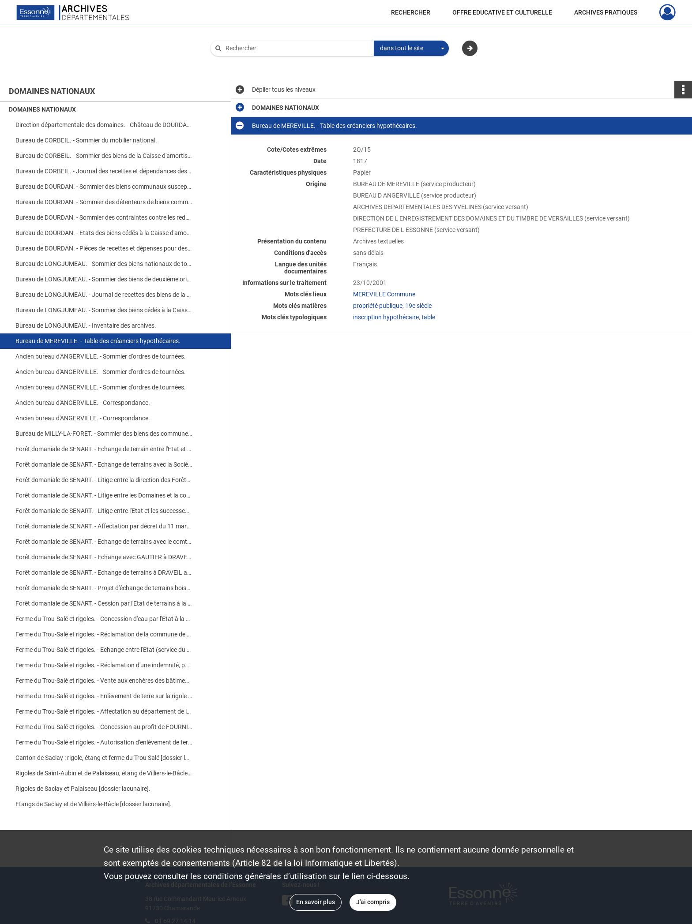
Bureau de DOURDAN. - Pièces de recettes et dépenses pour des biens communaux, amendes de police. (103, 248)
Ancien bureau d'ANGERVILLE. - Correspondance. (82, 402)
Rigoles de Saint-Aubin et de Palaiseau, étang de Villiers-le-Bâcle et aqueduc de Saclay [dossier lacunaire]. (103, 773)
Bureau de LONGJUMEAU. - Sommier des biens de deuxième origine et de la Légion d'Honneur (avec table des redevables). (103, 279)
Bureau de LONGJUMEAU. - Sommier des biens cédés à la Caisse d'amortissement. (103, 310)
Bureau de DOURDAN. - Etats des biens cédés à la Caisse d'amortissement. (103, 232)
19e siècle (418, 305)
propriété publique (377, 305)
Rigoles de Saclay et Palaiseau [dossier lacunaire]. (82, 788)
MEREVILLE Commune (384, 294)
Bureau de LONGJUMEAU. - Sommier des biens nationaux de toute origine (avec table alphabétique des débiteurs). (103, 263)
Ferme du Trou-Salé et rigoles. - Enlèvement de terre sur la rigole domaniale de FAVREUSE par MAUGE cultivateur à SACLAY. (103, 696)
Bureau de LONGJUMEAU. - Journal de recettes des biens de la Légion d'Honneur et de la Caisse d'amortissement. (103, 294)
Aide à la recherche (242, 63)
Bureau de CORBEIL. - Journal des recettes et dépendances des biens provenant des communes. (103, 171)
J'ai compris (373, 901)
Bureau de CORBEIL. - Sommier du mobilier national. (86, 140)
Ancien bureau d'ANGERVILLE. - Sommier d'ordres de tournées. (100, 356)
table (428, 317)
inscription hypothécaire (386, 317)
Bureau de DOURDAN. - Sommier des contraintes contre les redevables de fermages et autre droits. (103, 217)
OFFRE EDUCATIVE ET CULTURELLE (502, 12)
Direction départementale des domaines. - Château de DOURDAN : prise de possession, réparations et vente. (103, 124)
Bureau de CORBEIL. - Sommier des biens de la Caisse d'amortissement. (103, 155)
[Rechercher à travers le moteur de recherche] (297, 48)
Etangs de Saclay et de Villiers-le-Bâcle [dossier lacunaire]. (93, 804)
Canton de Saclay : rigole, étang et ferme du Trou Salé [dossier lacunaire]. (103, 757)
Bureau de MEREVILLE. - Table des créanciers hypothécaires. (98, 340)
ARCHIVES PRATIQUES (605, 12)
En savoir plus (315, 901)
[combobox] (411, 48)
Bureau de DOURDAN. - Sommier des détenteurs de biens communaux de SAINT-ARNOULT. (103, 202)
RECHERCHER (410, 12)
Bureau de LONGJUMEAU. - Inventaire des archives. (85, 325)
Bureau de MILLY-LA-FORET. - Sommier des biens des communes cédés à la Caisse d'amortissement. (103, 433)
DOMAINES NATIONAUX (42, 109)
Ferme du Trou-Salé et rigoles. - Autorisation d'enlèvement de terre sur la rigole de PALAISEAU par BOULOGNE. (103, 742)
